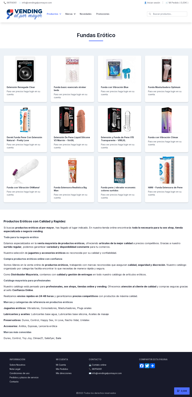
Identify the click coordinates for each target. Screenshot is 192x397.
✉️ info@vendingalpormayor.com (35, 2)
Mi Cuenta (61, 365)
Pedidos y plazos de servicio (24, 377)
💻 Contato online (97, 365)
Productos (52, 14)
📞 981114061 (10, 2)
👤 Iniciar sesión (152, 2)
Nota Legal (15, 369)
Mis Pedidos (62, 369)
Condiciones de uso (20, 373)
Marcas (69, 14)
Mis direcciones (64, 373)
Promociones (102, 14)
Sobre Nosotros (17, 365)
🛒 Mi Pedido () (177, 2)
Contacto (14, 381)
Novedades (86, 14)
